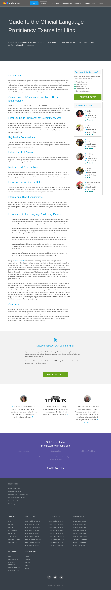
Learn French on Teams (32, 524)
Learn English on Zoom (56, 521)
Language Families (14, 567)
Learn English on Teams (32, 521)
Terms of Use (12, 536)
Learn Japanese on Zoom (57, 539)
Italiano (27, 568)
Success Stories (13, 559)
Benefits (11, 524)
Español (27, 559)
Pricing (10, 527)
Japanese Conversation (80, 539)
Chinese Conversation (80, 536)
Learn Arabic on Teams (32, 545)
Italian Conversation (79, 530)
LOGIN (43, 3)
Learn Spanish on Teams (32, 527)
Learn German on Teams (32, 533)
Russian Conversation (80, 542)
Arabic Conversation (79, 545)
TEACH (100, 3)
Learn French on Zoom (56, 524)
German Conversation (80, 533)
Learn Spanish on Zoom (56, 527)
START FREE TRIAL (55, 468)
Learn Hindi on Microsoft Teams (18, 495)
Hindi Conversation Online (16, 498)
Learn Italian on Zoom (56, 530)
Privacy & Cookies (14, 539)
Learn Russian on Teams (32, 542)
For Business (12, 530)
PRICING (87, 3)
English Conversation (79, 521)
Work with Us (12, 542)
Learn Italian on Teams (32, 530)
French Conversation (79, 524)
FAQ (93, 3)
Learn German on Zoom (56, 533)
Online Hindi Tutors (14, 488)
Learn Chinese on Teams (32, 536)
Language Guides (14, 570)
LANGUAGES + (67, 3)
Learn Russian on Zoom (56, 542)
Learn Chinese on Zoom (56, 536)
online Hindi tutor (19, 261)
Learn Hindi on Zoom (15, 491)
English (27, 556)
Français (27, 565)
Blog (9, 556)
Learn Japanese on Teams (33, 539)
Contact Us (11, 533)
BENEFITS (78, 3)
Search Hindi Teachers (15, 501)
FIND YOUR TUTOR (88, 97)
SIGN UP (34, 3)
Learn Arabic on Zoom (56, 545)
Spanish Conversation (80, 527)
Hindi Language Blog (14, 504)
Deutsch (27, 562)
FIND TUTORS (54, 3)
